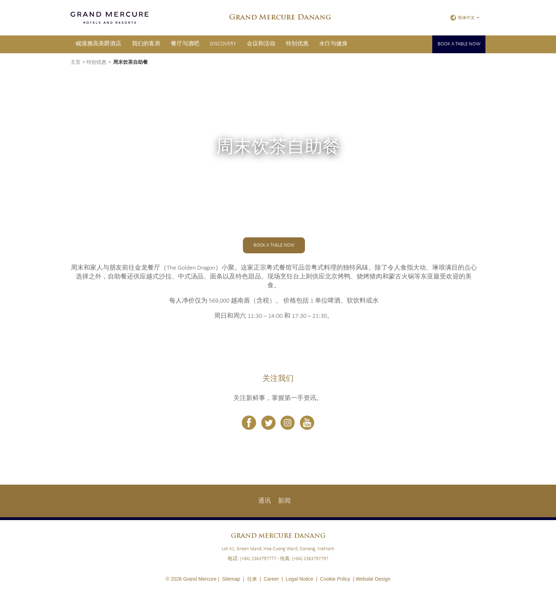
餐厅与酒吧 (185, 44)
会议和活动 (261, 44)
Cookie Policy (335, 579)
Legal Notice (299, 579)
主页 (75, 62)
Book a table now (459, 44)
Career (271, 579)
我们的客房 (146, 44)
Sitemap (231, 579)
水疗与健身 (333, 44)
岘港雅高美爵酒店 (98, 44)
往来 (252, 579)
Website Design (373, 579)
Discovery (223, 44)
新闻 (284, 501)
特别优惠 (297, 44)
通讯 (264, 501)
